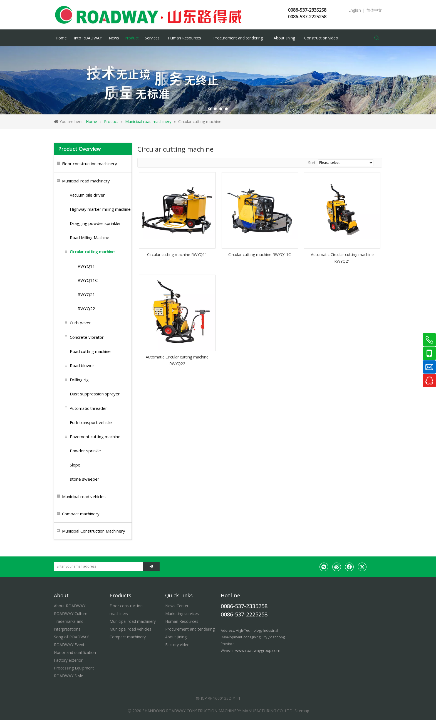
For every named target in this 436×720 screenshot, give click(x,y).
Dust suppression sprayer (95, 394)
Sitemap (301, 710)
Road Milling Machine (89, 237)
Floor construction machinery (89, 163)
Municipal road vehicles (84, 496)
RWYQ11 (86, 266)
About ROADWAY (69, 605)
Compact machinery (81, 513)
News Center (177, 605)
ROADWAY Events (70, 644)
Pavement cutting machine (95, 436)
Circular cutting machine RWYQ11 (177, 254)
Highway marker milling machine (100, 209)
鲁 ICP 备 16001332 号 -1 (218, 698)
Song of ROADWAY (71, 636)
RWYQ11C (88, 280)
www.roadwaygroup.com (257, 650)
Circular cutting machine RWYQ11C (259, 254)
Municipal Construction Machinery (93, 531)
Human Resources (181, 621)
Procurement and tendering (190, 629)
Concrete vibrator (87, 337)
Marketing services (182, 613)
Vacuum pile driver (87, 195)
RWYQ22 (86, 308)
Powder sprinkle (85, 450)
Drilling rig (79, 379)
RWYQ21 (86, 294)
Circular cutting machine (92, 251)
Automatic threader (88, 408)
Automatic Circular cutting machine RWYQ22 (177, 360)
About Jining (176, 636)
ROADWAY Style (68, 675)
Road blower (82, 365)
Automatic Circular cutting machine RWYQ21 (342, 258)
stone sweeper (84, 479)
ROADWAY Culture (70, 613)
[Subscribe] (151, 566)
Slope (75, 465)
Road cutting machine (90, 351)
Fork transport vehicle (91, 422)
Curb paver (80, 322)
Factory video (177, 644)
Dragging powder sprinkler (95, 223)
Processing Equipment (74, 668)
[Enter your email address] (97, 566)
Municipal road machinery (86, 181)
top (424, 696)
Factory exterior (68, 660)
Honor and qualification (75, 652)
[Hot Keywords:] (377, 38)
